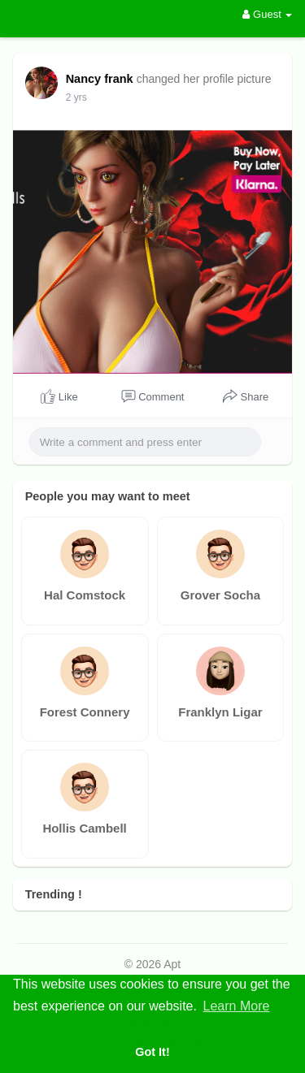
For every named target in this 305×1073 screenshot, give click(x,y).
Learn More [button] (236, 1006)
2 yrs (76, 97)
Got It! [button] (152, 1051)
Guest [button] (267, 14)
